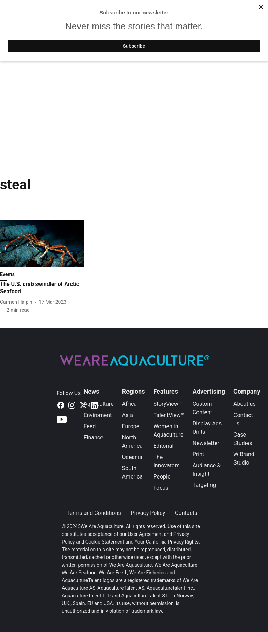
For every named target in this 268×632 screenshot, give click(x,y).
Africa (129, 404)
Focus (160, 487)
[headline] (42, 288)
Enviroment (98, 415)
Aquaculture (99, 404)
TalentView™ (137, 32)
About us (244, 404)
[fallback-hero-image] (42, 243)
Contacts (186, 513)
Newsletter (206, 443)
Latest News (55, 32)
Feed (90, 426)
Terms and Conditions (94, 513)
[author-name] (17, 302)
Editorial (163, 446)
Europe (131, 426)
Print (198, 454)
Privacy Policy (148, 513)
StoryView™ (182, 32)
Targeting (204, 485)
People (161, 476)
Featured (96, 32)
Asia (127, 415)
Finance (93, 437)
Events (219, 32)
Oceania (132, 457)
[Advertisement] (134, 111)
